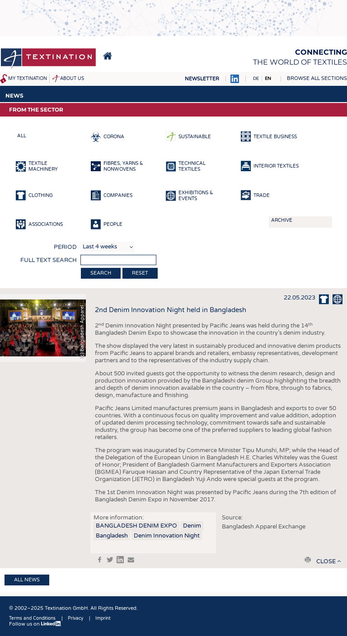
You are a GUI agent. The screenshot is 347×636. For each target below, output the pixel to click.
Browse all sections (317, 78)
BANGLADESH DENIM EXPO (136, 525)
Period (65, 247)
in (120, 559)
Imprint (103, 618)
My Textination (27, 78)
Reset (140, 273)
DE (256, 78)
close (326, 561)
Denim (192, 525)
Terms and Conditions (32, 618)
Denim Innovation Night (167, 535)
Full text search (48, 260)
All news (27, 580)
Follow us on (35, 624)
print (307, 559)
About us (72, 78)
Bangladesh (112, 535)
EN (268, 78)
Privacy (75, 618)
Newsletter (202, 79)
